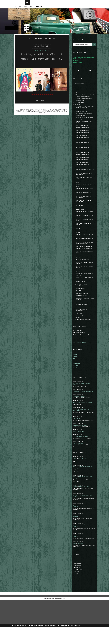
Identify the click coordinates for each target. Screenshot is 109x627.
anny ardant (46, 121)
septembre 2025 (78, 596)
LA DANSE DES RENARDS (80, 451)
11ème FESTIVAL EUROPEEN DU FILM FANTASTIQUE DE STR (85, 117)
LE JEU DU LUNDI (80, 324)
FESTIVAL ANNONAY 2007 (83, 133)
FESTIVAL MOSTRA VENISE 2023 (84, 267)
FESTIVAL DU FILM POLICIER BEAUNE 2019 (83, 202)
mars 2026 (76, 583)
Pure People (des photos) (80, 356)
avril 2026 (76, 581)
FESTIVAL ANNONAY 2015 (83, 154)
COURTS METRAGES (80, 108)
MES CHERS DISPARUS (82, 330)
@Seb (74, 569)
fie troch (49, 124)
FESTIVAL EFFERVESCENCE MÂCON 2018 (83, 252)
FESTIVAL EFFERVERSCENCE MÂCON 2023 (84, 236)
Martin (75, 484)
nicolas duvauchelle (20, 123)
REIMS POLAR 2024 (81, 302)
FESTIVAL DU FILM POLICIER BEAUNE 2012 (83, 190)
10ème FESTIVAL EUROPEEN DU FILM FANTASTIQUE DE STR (85, 113)
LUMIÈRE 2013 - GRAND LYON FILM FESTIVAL (84, 295)
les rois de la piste (25, 121)
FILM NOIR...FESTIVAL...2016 (83, 279)
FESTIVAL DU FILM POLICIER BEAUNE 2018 (83, 198)
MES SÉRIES (78, 342)
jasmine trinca (50, 123)
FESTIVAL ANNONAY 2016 (83, 157)
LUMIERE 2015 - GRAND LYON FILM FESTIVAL (84, 282)
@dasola (75, 561)
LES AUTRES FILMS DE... (82, 327)
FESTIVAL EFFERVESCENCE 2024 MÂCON (84, 244)
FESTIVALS (77, 111)
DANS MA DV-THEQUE (82, 318)
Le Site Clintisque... (78, 354)
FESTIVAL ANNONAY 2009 (83, 138)
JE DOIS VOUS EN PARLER (81, 305)
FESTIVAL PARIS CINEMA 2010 (84, 273)
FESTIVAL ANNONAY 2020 (83, 168)
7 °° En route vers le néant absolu (83, 102)
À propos (39, 9)
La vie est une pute (80, 339)
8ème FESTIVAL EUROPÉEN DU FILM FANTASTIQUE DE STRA (84, 121)
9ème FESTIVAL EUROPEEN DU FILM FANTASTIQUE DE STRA (84, 126)
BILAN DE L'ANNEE (81, 310)
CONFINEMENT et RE (80, 106)
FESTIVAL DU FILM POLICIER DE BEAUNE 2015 (84, 211)
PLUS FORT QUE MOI (79, 422)
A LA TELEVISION (80, 307)
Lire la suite (40, 113)
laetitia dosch (31, 123)
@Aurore (75, 551)
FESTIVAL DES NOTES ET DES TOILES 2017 (84, 182)
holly (45, 124)
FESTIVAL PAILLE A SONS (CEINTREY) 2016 (82, 270)
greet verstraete (45, 125)
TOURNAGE (79, 337)
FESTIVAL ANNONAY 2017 (83, 160)
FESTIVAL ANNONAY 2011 (83, 144)
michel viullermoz (41, 123)
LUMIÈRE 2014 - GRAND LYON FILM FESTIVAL (84, 299)
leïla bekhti (58, 123)
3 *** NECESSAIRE (79, 92)
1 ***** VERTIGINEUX (80, 88)
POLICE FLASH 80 (78, 469)
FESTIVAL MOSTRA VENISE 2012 (84, 264)
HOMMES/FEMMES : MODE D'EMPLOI (84, 417)
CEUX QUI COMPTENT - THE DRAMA (83, 428)
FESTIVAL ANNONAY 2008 (83, 136)
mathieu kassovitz (55, 121)
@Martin (75, 531)
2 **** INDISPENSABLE (81, 90)
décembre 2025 (78, 589)
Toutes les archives (79, 604)
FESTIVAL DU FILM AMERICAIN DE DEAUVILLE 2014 (85, 186)
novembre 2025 (78, 592)
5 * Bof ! (77, 96)
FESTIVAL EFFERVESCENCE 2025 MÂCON (84, 248)
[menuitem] (18, 9)
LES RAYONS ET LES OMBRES (81, 463)
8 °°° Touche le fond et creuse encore (84, 104)
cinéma (40, 121)
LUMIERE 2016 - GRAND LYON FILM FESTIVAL (84, 286)
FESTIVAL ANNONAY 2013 (83, 149)
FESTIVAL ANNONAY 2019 (83, 165)
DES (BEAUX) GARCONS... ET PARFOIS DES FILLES (83, 321)
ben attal (63, 121)
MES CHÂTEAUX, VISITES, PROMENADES (82, 333)
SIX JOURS (81, 569)
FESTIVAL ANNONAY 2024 (83, 176)
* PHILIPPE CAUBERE (80, 86)
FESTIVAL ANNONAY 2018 (83, 162)
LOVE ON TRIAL (77, 445)
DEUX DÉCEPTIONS (78, 458)
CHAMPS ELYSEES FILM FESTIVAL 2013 (85, 130)
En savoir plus (77, 625)
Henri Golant (76, 389)
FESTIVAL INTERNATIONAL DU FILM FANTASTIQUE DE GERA (84, 261)
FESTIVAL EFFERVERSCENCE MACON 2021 (84, 231)
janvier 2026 (77, 587)
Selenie (75, 493)
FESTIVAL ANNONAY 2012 (83, 146)
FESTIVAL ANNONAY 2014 (83, 152)
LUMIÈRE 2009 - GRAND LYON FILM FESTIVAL (84, 290)
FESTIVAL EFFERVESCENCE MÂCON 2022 (83, 256)
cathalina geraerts (58, 124)
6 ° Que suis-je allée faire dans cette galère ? (83, 99)
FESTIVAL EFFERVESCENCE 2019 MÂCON (84, 240)
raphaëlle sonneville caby (35, 124)
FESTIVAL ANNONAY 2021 (83, 170)
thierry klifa (34, 121)
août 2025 (76, 598)
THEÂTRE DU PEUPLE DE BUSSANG (84, 344)
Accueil (18, 9)
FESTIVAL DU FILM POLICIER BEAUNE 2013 (83, 194)
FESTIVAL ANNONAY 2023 (83, 173)
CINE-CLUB (79, 312)
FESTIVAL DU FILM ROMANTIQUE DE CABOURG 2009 (85, 227)
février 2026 (77, 585)
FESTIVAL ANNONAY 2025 (83, 178)
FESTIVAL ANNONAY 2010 (83, 141)
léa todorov (24, 124)
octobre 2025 (77, 594)
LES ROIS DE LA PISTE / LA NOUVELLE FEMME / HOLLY (41, 63)
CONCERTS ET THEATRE (82, 315)
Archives (28, 9)
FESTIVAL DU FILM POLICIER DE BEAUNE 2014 (84, 207)
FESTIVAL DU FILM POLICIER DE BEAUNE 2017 (84, 219)
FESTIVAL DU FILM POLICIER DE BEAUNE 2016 (84, 215)
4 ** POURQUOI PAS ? (36, 119)
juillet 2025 (77, 601)
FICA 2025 (78, 276)
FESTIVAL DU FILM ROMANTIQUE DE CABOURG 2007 (85, 223)
